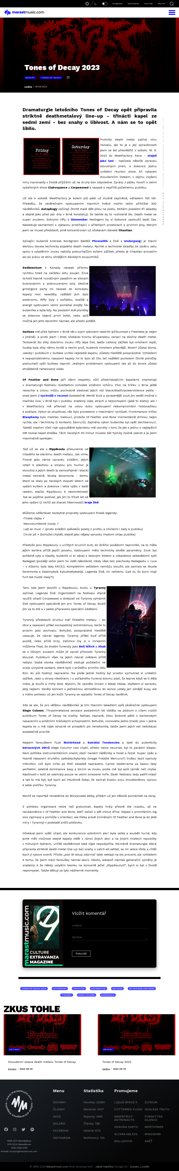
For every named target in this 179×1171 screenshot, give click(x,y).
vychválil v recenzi (54, 395)
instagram (61, 1138)
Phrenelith (100, 241)
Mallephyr (123, 1141)
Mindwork (153, 1134)
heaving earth (126, 1127)
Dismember (79, 219)
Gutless (117, 989)
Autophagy (59, 989)
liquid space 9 (125, 1102)
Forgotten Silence (154, 1118)
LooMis (144, 1166)
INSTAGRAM (133, 4)
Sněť (148, 1141)
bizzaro (134, 1166)
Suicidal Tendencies (103, 742)
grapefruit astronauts (124, 1118)
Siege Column (86, 995)
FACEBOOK (117, 4)
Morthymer (154, 1127)
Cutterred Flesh (128, 1109)
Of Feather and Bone (141, 989)
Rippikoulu (107, 995)
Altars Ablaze (125, 1134)
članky (59, 1109)
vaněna (28, 86)
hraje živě (92, 502)
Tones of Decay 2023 (34, 989)
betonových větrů (36, 747)
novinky (59, 1102)
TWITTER (148, 4)
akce (57, 1116)
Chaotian (79, 989)
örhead (75, 742)
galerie (59, 1123)
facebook (60, 1130)
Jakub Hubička (104, 1166)
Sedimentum (98, 989)
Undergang (132, 241)
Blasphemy (31, 417)
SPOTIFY (161, 4)
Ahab (102, 646)
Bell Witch (86, 646)
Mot (67, 742)
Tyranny (67, 995)
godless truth (157, 1109)
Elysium (151, 1102)
